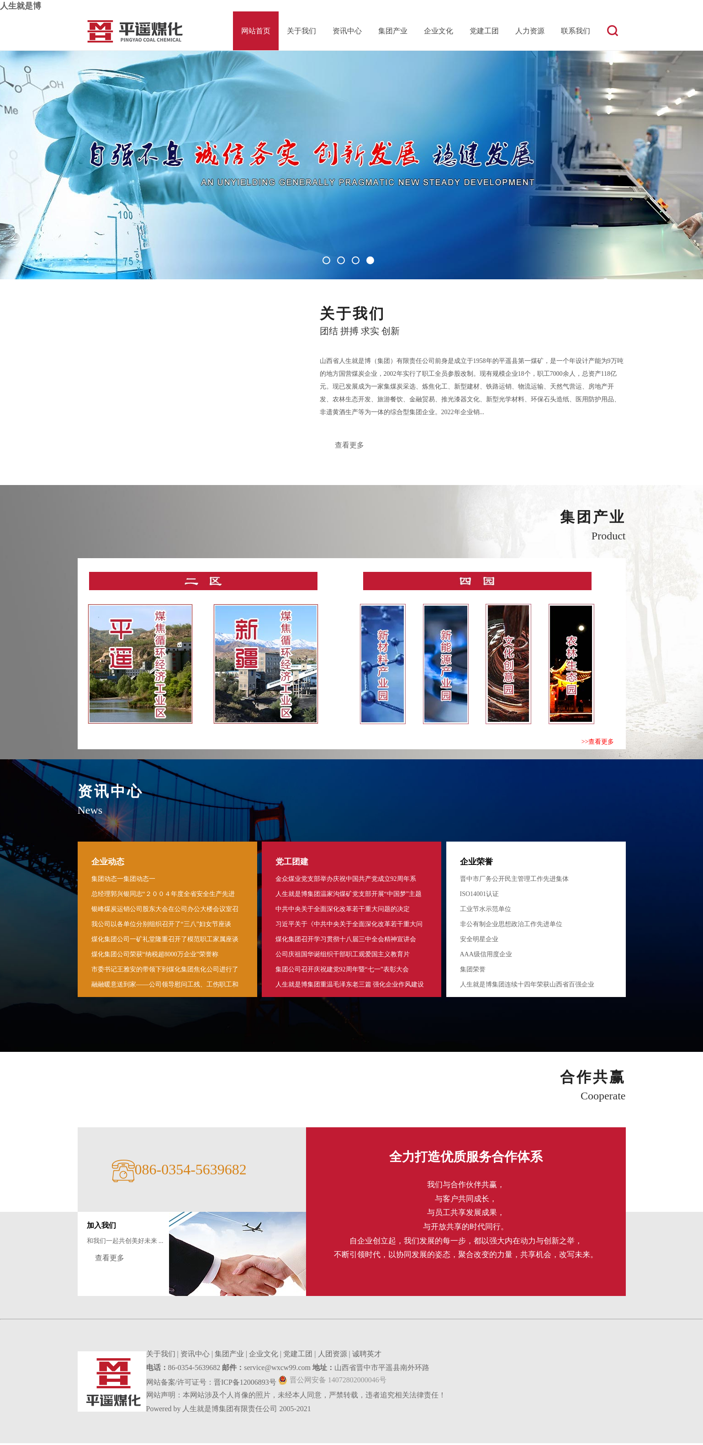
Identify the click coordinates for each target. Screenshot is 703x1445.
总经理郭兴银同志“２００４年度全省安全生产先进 (163, 895)
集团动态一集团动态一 (123, 880)
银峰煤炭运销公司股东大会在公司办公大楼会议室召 (164, 910)
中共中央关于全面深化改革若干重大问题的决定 (342, 910)
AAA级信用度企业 (486, 956)
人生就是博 (20, 6)
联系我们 (575, 31)
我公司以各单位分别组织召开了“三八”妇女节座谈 (161, 925)
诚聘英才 (366, 1356)
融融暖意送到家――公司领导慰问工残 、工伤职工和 (164, 986)
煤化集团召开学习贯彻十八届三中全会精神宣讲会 (345, 941)
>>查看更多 (597, 743)
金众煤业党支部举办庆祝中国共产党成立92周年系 (345, 880)
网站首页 (255, 31)
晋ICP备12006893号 (245, 1384)
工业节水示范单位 (485, 910)
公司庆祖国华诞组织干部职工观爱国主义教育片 (342, 956)
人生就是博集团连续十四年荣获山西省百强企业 (527, 986)
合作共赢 (593, 1079)
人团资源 (332, 1356)
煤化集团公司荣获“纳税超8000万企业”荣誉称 (154, 956)
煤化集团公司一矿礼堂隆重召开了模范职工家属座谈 (164, 941)
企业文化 (438, 31)
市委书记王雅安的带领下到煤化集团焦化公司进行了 (164, 971)
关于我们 (301, 31)
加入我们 (101, 1227)
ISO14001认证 (479, 895)
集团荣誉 (473, 971)
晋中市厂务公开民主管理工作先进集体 (514, 880)
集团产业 (392, 31)
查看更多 (350, 446)
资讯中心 (347, 31)
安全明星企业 (479, 941)
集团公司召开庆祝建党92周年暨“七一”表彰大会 (342, 971)
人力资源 (529, 31)
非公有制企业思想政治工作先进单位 (511, 925)
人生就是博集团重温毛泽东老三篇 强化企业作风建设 (349, 986)
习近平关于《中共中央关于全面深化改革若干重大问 (349, 925)
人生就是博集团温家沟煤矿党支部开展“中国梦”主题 (348, 895)
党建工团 (484, 31)
